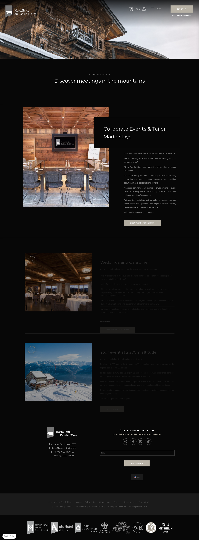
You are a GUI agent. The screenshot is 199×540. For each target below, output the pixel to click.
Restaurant (130, 8)
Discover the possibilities (148, 223)
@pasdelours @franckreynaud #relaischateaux (137, 431)
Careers (117, 502)
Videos (79, 502)
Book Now (181, 9)
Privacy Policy (144, 502)
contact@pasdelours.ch (64, 456)
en (138, 477)
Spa (137, 8)
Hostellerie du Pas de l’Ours (60, 502)
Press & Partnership (101, 502)
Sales (87, 502)
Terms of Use (129, 502)
